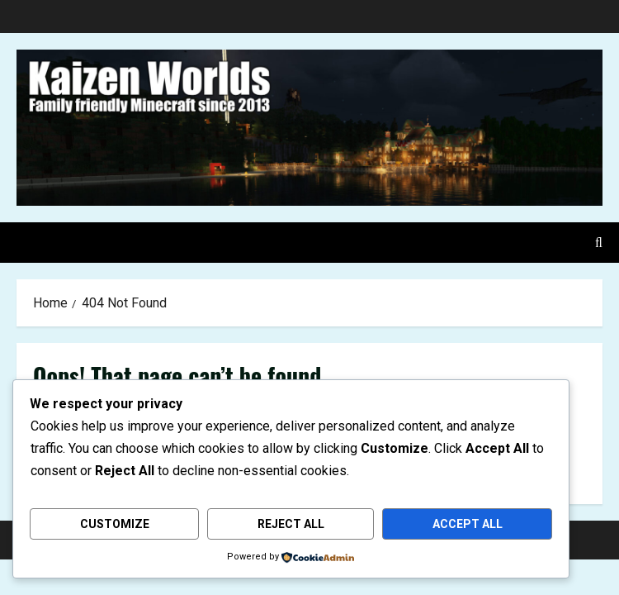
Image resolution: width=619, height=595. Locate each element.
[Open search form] (598, 242)
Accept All (467, 524)
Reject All (291, 524)
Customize (114, 524)
